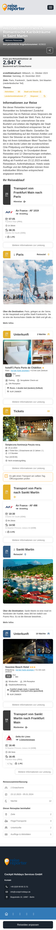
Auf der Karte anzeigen (20, 371)
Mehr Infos (8, 323)
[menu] (50, 7)
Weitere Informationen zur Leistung (28, 245)
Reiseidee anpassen (28, 924)
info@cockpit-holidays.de (20, 892)
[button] (9, 282)
